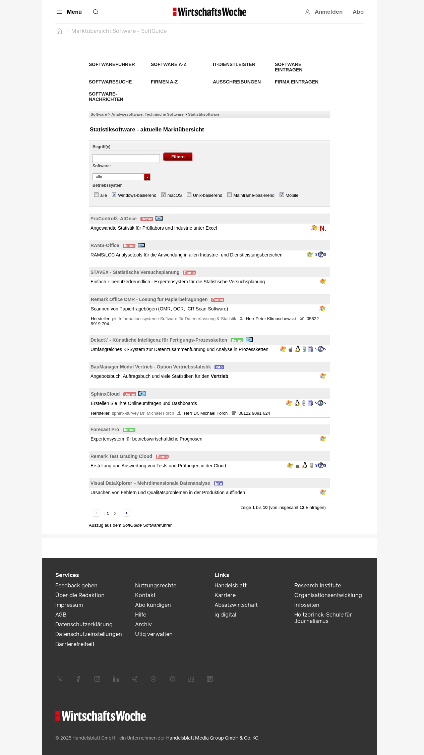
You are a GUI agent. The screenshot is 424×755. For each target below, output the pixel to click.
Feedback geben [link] (76, 585)
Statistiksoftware (204, 114)
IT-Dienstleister (234, 64)
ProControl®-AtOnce (113, 218)
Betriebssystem (107, 185)
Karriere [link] (225, 595)
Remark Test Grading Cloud (121, 456)
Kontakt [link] (145, 595)
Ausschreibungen (237, 81)
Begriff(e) (101, 146)
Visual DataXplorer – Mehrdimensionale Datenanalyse (150, 483)
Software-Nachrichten (106, 96)
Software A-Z (168, 64)
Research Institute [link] (317, 585)
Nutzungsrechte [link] (155, 585)
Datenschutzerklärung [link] (84, 624)
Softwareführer (112, 64)
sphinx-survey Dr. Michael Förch (143, 413)
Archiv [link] (143, 624)
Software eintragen (288, 67)
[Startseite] (59, 31)
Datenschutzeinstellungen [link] (88, 634)
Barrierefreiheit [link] (75, 644)
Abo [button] (358, 12)
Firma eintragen (296, 81)
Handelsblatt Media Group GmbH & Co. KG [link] (212, 738)
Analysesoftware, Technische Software (147, 114)
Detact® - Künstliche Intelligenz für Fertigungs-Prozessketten (158, 340)
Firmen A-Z (164, 81)
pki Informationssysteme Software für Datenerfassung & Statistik (174, 318)
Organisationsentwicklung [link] (328, 595)
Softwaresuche (110, 81)
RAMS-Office (104, 245)
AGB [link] (60, 615)
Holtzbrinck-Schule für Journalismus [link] (323, 618)
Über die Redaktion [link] (80, 595)
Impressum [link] (69, 605)
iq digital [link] (225, 615)
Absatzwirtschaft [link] (236, 605)
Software (98, 114)
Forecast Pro (104, 429)
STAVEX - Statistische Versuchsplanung (135, 272)
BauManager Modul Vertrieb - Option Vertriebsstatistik (150, 366)
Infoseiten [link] (306, 605)
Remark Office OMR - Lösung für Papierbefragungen (149, 299)
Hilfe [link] (140, 615)
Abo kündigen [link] (153, 605)
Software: (102, 166)
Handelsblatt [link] (231, 585)
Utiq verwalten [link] (154, 634)
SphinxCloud (105, 394)
